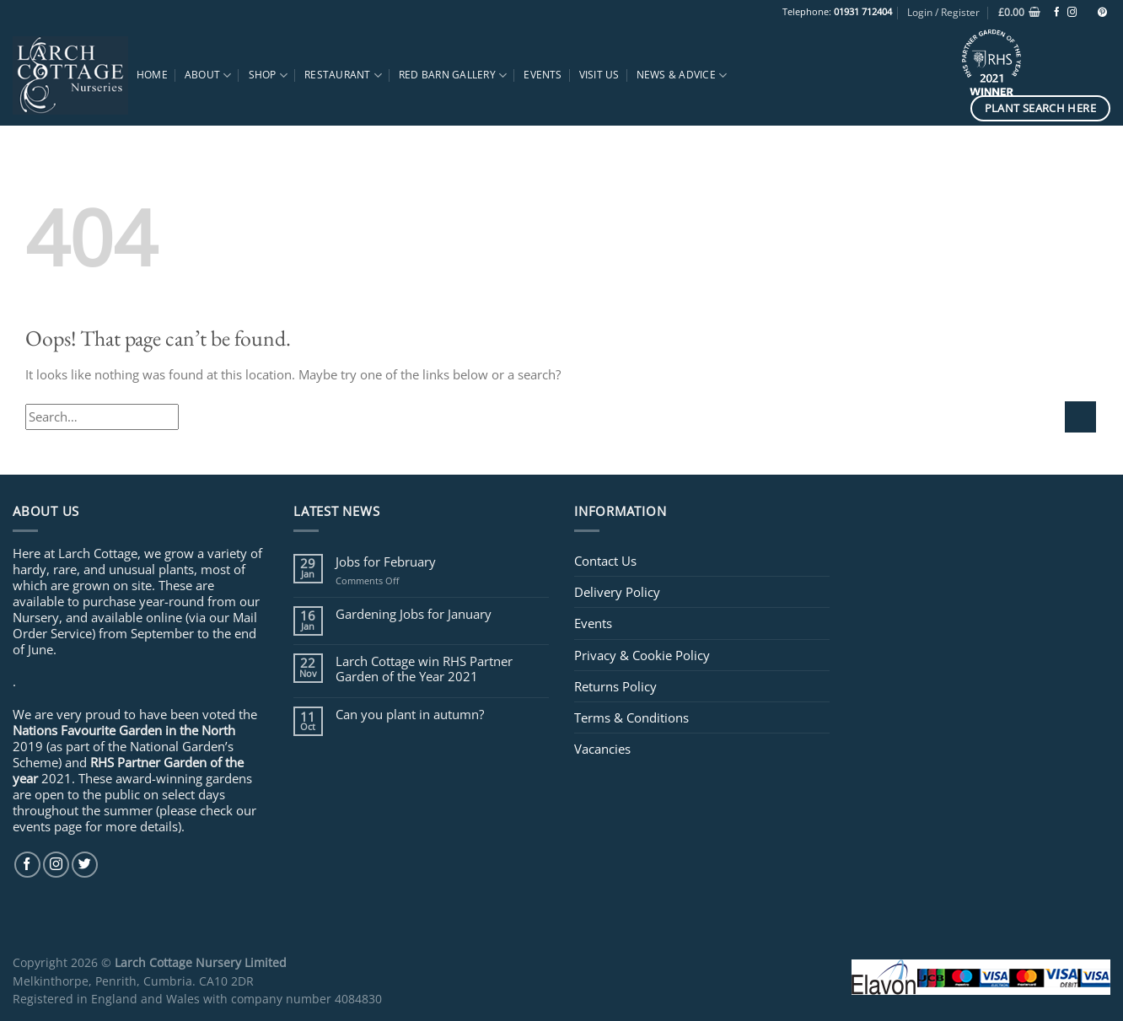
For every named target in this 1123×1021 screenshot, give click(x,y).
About (208, 75)
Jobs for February (386, 561)
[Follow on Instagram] (1072, 13)
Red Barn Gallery (453, 75)
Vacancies (602, 748)
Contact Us (605, 560)
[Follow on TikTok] (1087, 13)
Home (152, 74)
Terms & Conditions (631, 717)
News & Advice (682, 75)
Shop (268, 75)
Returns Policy (615, 686)
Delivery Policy (617, 591)
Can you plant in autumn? (410, 714)
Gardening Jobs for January (414, 613)
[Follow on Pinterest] (1102, 13)
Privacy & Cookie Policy (642, 655)
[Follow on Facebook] (1056, 13)
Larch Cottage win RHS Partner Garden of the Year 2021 (424, 668)
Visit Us (599, 74)
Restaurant (343, 75)
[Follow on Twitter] (85, 865)
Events (543, 74)
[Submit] (1080, 417)
